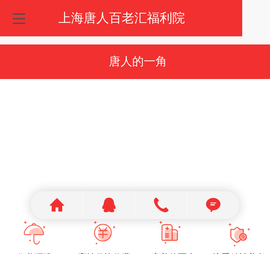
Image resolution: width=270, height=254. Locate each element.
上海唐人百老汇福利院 (135, 18)
